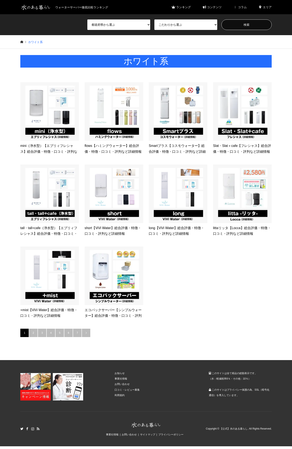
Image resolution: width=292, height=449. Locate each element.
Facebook (27, 428)
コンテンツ (212, 7)
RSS (38, 428)
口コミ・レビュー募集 (127, 389)
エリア (265, 7)
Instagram (32, 428)
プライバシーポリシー (170, 434)
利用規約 (120, 395)
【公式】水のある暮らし (234, 428)
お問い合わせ (122, 384)
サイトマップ (147, 434)
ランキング (181, 7)
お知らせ (120, 373)
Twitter (21, 428)
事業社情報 (121, 378)
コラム (240, 7)
